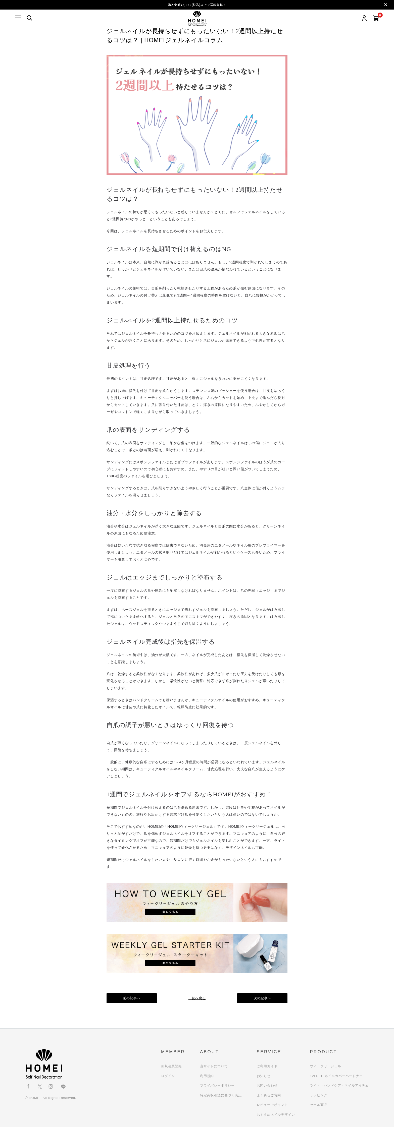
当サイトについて (214, 1066)
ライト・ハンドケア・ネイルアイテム (339, 1085)
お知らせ (264, 1076)
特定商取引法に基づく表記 (221, 1095)
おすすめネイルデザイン (276, 1114)
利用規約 (207, 1076)
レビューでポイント (272, 1105)
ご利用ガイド (267, 1066)
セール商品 (318, 1105)
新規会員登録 (171, 1066)
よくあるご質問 (269, 1095)
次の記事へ (262, 998)
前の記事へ (131, 998)
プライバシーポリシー (217, 1085)
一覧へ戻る (197, 998)
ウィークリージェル (325, 1066)
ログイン (168, 1076)
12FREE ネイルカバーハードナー (336, 1076)
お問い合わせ (267, 1085)
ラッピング (318, 1095)
